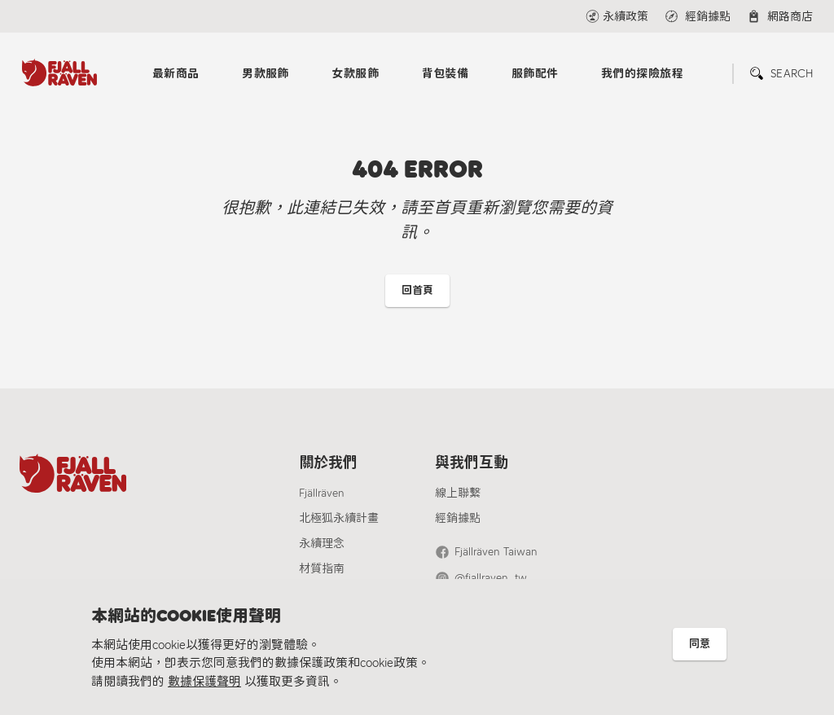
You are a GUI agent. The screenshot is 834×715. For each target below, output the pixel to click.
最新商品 (176, 74)
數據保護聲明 (204, 681)
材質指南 (322, 569)
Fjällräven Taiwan (496, 552)
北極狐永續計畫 (339, 518)
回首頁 (417, 290)
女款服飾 (355, 74)
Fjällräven (322, 493)
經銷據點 (458, 518)
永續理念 (322, 544)
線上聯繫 (458, 493)
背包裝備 (445, 74)
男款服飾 (265, 74)
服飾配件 (535, 74)
